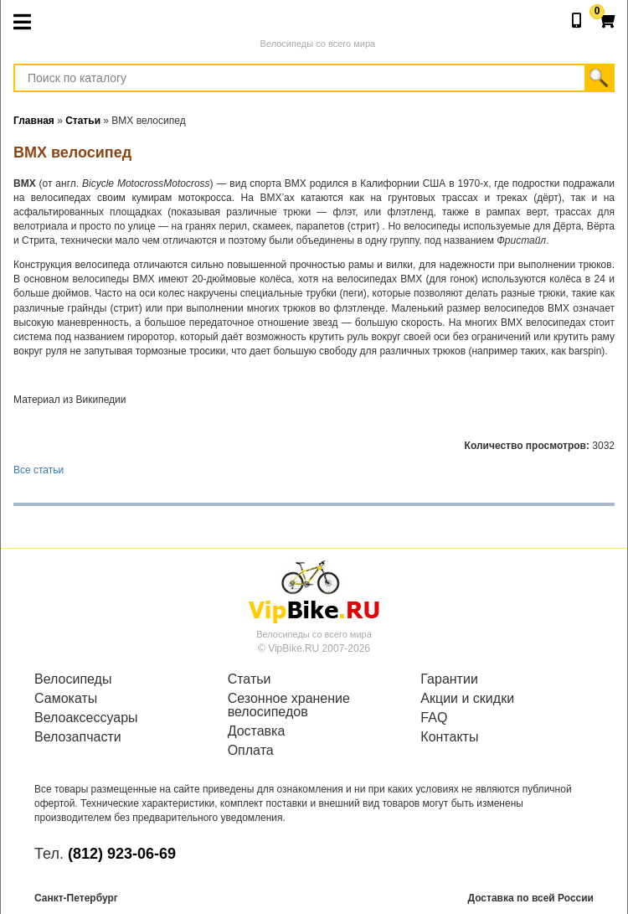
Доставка (257, 731)
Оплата (251, 750)
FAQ (433, 718)
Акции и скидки (467, 698)
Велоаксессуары (86, 718)
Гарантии (449, 679)
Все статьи (38, 470)
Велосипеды (72, 679)
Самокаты (65, 698)
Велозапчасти (77, 737)
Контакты (449, 737)
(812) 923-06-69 (122, 853)
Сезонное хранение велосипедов (289, 705)
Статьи (249, 679)
